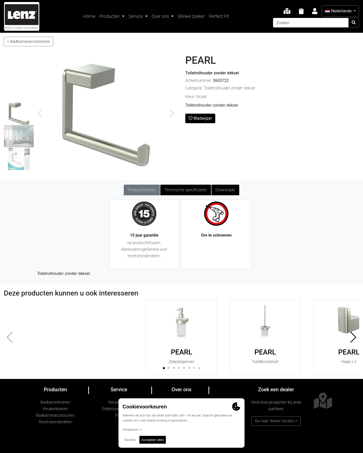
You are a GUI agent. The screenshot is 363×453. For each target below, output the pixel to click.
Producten (110, 16)
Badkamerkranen (55, 402)
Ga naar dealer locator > (276, 420)
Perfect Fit (219, 16)
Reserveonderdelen (55, 421)
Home (89, 16)
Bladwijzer (200, 118)
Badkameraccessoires (55, 415)
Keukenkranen (55, 408)
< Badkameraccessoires (28, 41)
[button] (353, 337)
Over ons (161, 16)
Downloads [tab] (225, 189)
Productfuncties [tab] (142, 189)
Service (136, 16)
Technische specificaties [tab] (185, 189)
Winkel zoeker (191, 16)
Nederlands (338, 11)
